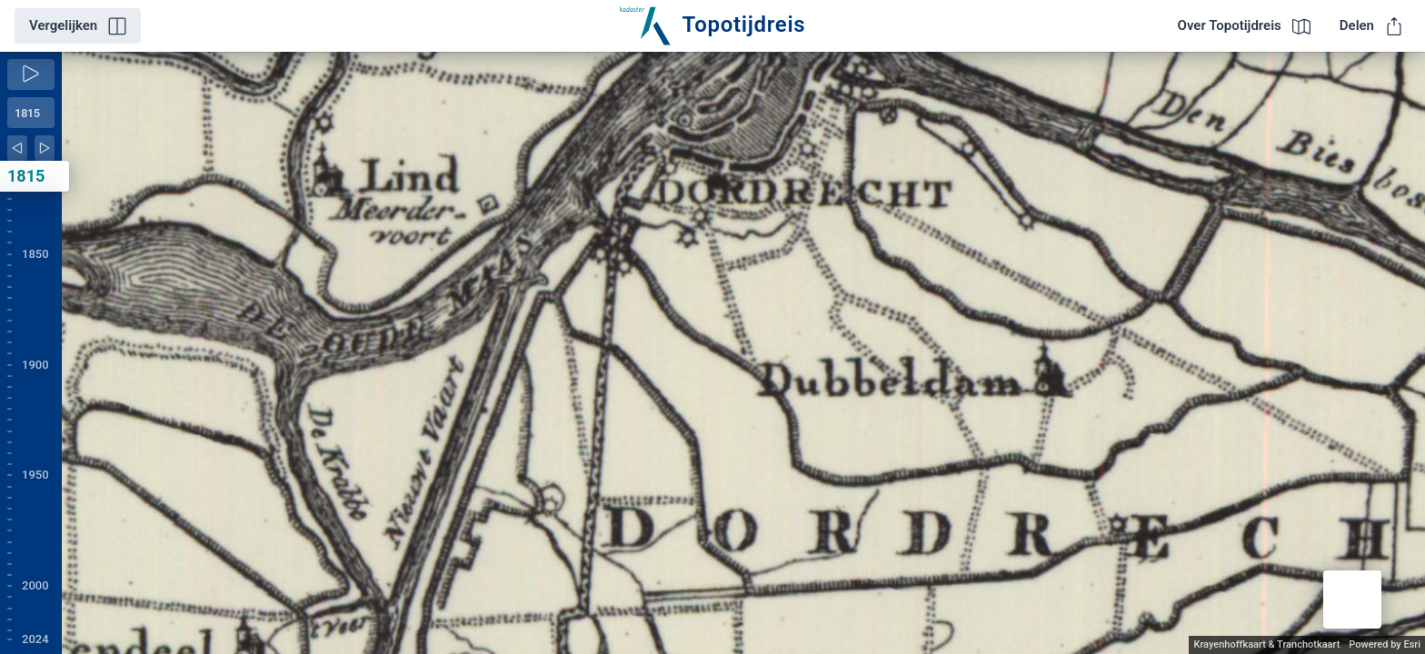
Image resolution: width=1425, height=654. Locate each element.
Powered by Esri (1384, 644)
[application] (743, 353)
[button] (1352, 599)
